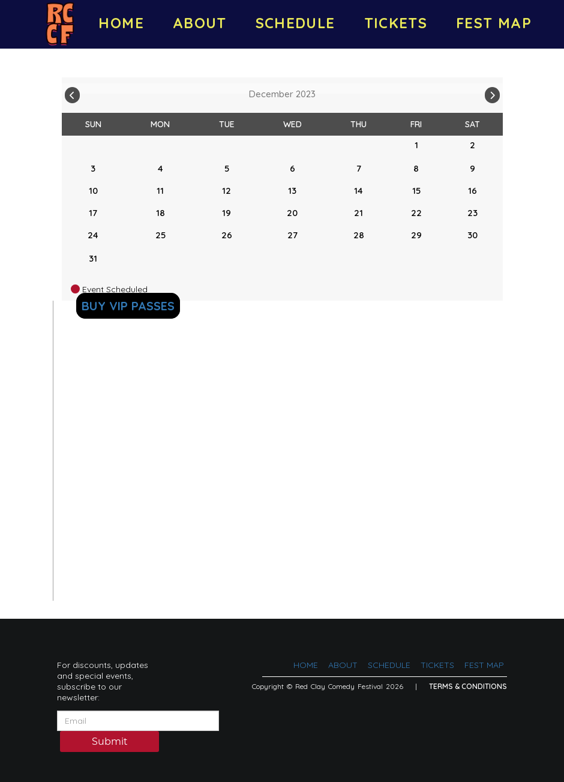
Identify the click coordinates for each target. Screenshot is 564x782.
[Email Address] (138, 721)
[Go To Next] (492, 92)
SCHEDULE (295, 23)
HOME (120, 23)
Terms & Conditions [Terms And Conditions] (468, 686)
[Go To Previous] (72, 92)
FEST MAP (494, 23)
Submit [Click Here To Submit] (110, 742)
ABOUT (200, 23)
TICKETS (396, 23)
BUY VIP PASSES (128, 305)
